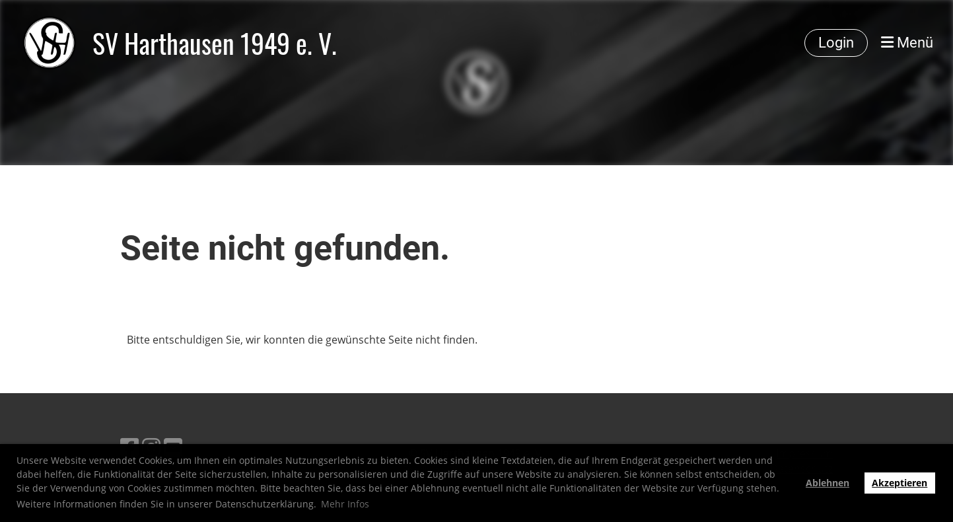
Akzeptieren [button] (899, 482)
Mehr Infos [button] (345, 504)
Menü (907, 42)
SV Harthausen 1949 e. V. (214, 42)
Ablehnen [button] (827, 482)
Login (836, 42)
